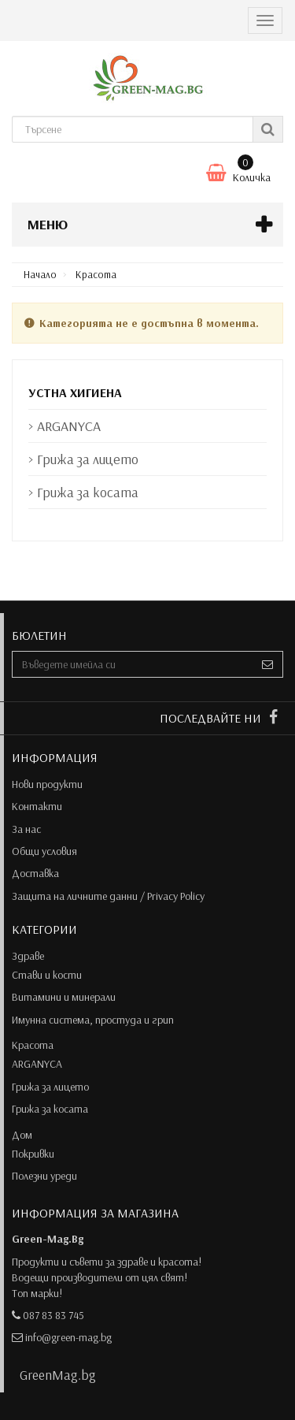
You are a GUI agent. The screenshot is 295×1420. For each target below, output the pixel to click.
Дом (22, 1135)
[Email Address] (132, 664)
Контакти (37, 806)
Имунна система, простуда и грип (93, 1020)
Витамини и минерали (64, 997)
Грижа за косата (50, 1109)
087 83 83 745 (53, 1315)
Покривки (33, 1154)
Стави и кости (47, 975)
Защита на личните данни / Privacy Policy (108, 896)
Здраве (28, 956)
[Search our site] (132, 129)
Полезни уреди (44, 1176)
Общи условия (44, 851)
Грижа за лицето (50, 1087)
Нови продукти (47, 784)
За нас (26, 829)
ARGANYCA (37, 1064)
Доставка (35, 873)
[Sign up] (268, 664)
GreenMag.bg (58, 1374)
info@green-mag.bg (68, 1337)
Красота (32, 1045)
